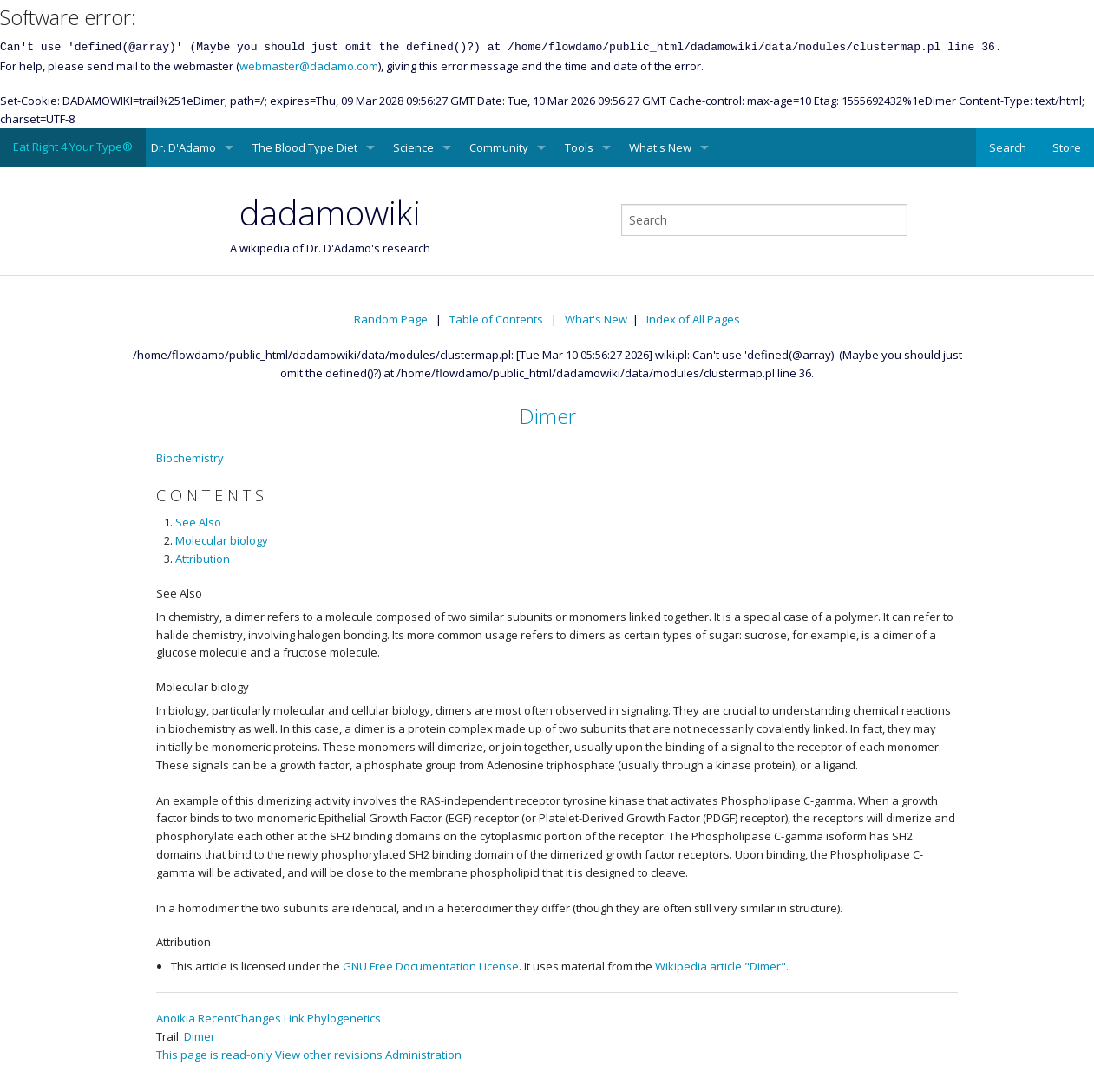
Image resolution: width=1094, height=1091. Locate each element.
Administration (423, 1054)
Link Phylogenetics (332, 1018)
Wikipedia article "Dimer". (722, 966)
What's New (660, 147)
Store (1066, 147)
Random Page (391, 319)
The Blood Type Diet (304, 147)
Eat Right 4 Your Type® (73, 146)
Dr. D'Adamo (183, 147)
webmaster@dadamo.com (308, 66)
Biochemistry (190, 458)
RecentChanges (239, 1018)
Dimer (547, 416)
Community (498, 147)
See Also (198, 522)
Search (1007, 147)
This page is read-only (214, 1054)
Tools (579, 147)
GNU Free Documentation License (431, 966)
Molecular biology (221, 540)
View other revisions (329, 1054)
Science (413, 147)
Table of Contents (496, 319)
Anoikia (175, 1018)
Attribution (202, 558)
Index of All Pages (693, 319)
